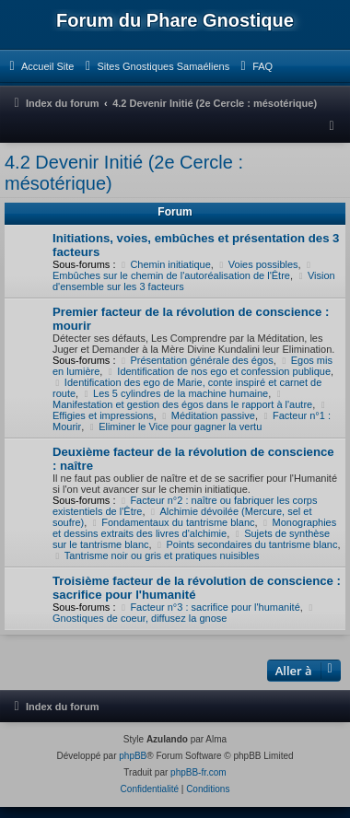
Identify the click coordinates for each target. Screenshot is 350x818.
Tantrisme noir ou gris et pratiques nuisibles (155, 555)
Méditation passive (207, 415)
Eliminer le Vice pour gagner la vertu (174, 426)
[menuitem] (39, 66)
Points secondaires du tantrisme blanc (246, 544)
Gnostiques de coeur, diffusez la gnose (185, 613)
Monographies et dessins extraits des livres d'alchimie (194, 528)
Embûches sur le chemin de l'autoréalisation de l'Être (184, 271)
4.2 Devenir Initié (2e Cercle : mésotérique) (124, 172)
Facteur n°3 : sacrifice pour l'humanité (209, 607)
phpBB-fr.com (198, 772)
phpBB (132, 756)
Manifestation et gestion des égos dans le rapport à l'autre (182, 400)
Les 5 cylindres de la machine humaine (174, 393)
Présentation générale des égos (196, 360)
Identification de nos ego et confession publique (218, 371)
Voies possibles (257, 264)
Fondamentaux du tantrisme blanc (171, 522)
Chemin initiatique (165, 264)
